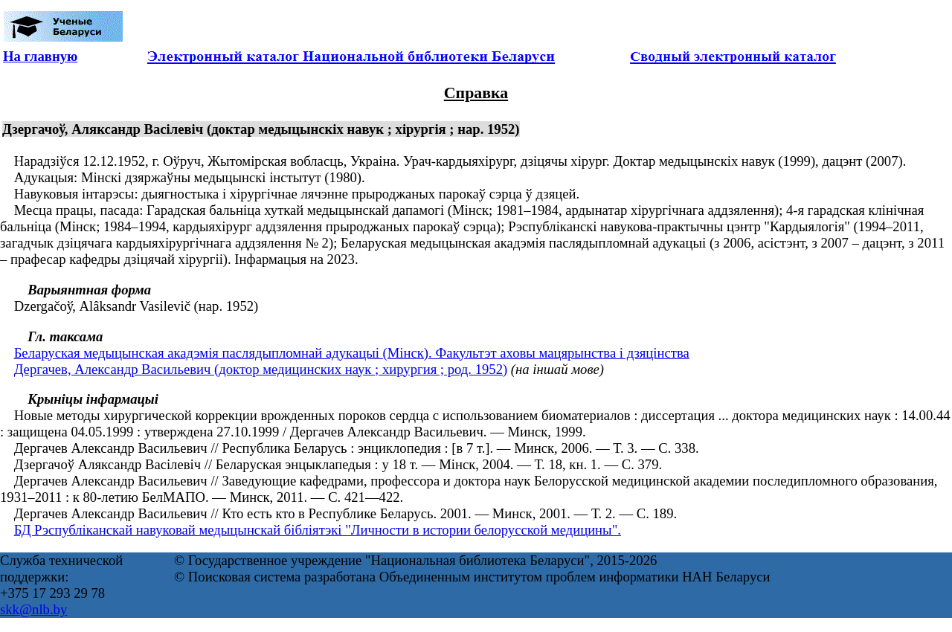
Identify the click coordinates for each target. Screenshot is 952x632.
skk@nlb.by (33, 609)
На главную (40, 56)
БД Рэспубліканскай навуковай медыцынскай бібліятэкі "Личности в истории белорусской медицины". (317, 530)
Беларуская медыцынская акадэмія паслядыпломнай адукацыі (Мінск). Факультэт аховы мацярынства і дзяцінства (351, 353)
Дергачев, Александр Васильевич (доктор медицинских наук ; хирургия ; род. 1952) (261, 369)
